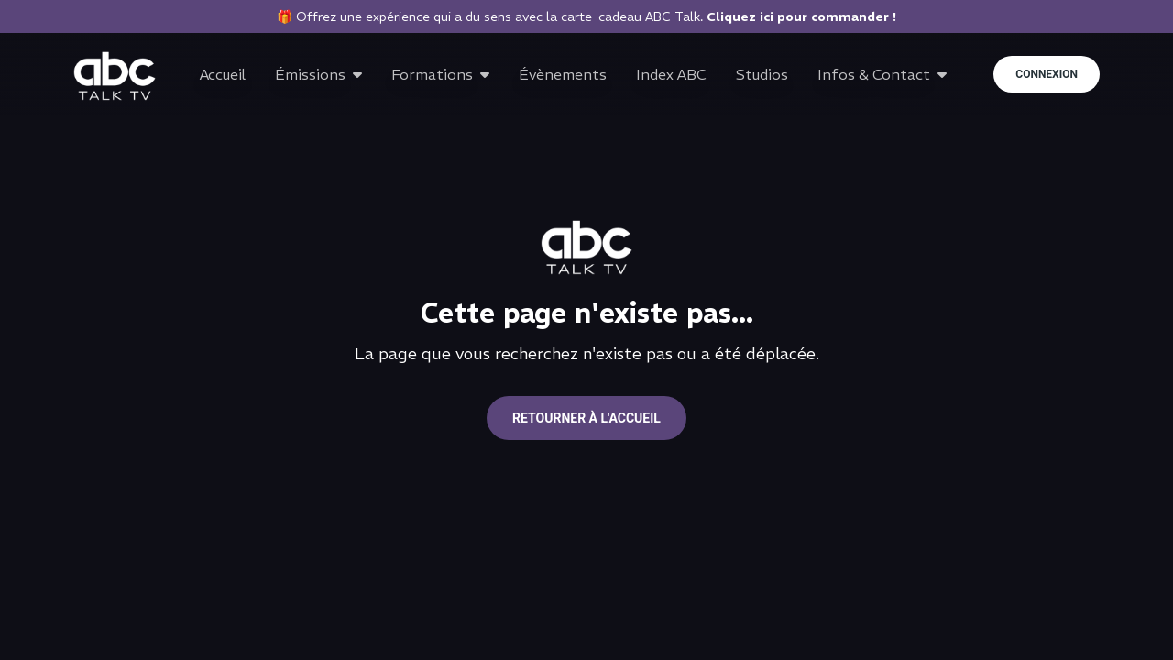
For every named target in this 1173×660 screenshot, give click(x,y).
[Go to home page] (114, 76)
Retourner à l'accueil (586, 418)
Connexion (1046, 74)
